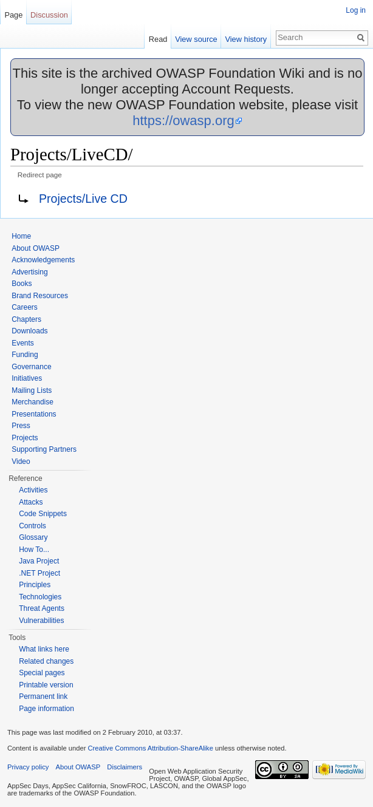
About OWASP (36, 248)
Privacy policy (28, 767)
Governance (31, 367)
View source (196, 39)
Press (21, 425)
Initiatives (27, 378)
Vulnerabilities (41, 620)
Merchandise (32, 402)
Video (21, 461)
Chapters (26, 319)
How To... (34, 549)
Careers (25, 307)
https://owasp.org (183, 120)
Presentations (34, 414)
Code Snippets (43, 513)
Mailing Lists (32, 390)
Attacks (31, 502)
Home (21, 236)
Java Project (39, 561)
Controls (32, 526)
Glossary (33, 537)
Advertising (29, 272)
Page (13, 14)
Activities (33, 490)
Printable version (46, 685)
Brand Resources (40, 295)
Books (22, 283)
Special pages (41, 673)
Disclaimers (124, 767)
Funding (25, 354)
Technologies (40, 597)
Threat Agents (41, 608)
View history (246, 39)
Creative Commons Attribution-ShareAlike (150, 748)
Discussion (49, 14)
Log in (356, 10)
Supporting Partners (44, 449)
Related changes (46, 661)
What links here (44, 649)
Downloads (29, 331)
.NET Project (39, 573)
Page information (46, 708)
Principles (34, 585)
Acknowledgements (43, 260)
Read (158, 39)
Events (23, 343)
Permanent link (43, 696)
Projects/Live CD (83, 198)
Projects (25, 438)
